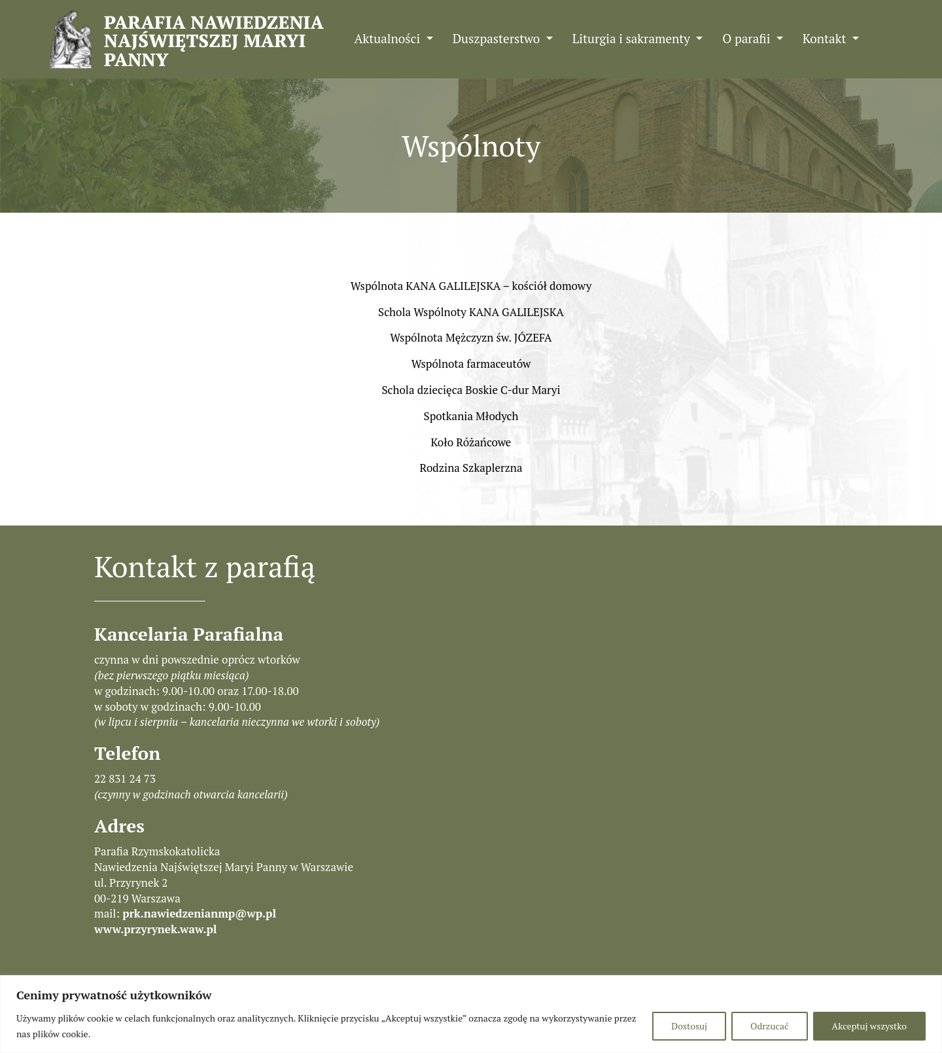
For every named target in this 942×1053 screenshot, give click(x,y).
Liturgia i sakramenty (632, 38)
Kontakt (826, 38)
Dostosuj (689, 1026)
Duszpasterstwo (498, 38)
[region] (471, 1014)
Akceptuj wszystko (869, 1026)
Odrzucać (769, 1026)
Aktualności (389, 38)
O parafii (747, 38)
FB (886, 38)
